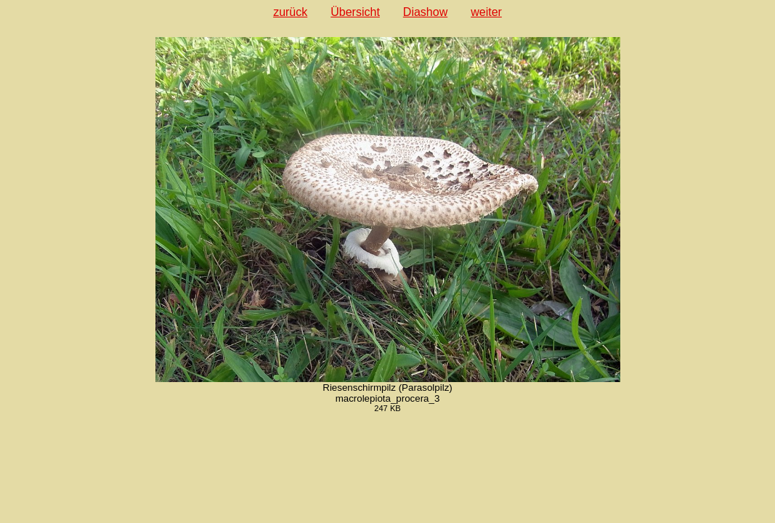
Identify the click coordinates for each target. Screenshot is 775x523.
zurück (290, 12)
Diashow (425, 12)
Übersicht (355, 12)
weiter (486, 12)
